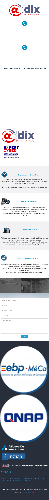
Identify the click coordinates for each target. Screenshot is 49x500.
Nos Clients (18, 480)
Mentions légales (26, 492)
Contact (9, 480)
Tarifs (3, 480)
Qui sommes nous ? (15, 478)
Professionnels (29, 478)
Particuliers (41, 478)
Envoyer (24, 337)
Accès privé (28, 480)
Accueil (3, 478)
